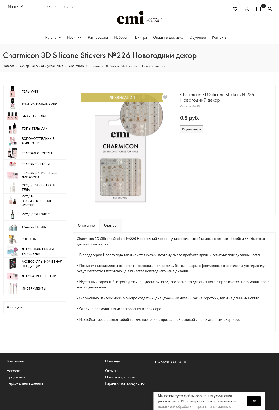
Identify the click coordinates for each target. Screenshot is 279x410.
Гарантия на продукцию (125, 383)
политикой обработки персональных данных (194, 406)
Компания (15, 361)
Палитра (140, 37)
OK (253, 401)
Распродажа (98, 37)
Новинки (74, 37)
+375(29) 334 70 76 (59, 6)
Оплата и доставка (168, 37)
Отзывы (111, 370)
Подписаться (191, 129)
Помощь (112, 361)
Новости (13, 370)
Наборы (120, 37)
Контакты (219, 37)
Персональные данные (25, 383)
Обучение (198, 37)
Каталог (53, 37)
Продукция (16, 377)
